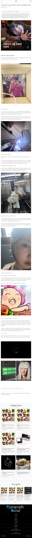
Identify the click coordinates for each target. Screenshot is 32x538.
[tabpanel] (4, 494)
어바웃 (16, 520)
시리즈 (16, 516)
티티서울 (16, 525)
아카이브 (16, 519)
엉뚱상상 (16, 526)
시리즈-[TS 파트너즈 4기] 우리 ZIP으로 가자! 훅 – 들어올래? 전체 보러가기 (12, 388)
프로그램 (16, 522)
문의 (16, 523)
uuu (19, 397)
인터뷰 (16, 514)
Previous (1, 494)
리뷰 (16, 515)
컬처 (16, 518)
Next (30, 494)
